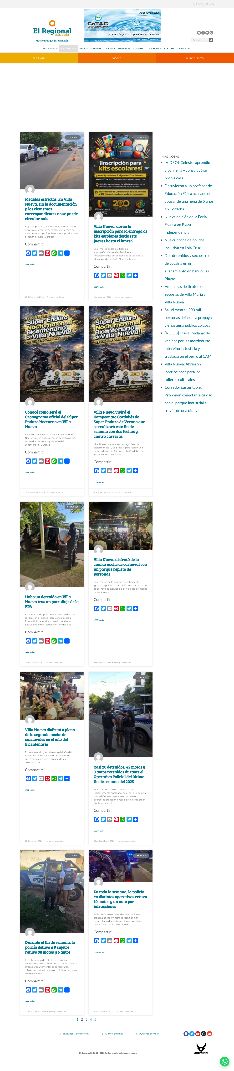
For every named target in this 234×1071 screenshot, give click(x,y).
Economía (154, 48)
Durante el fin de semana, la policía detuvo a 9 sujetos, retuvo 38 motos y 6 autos (50, 954)
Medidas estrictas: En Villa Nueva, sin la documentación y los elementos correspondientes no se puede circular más (51, 208)
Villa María (50, 48)
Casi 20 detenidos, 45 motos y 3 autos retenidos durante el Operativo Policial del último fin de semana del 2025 (119, 780)
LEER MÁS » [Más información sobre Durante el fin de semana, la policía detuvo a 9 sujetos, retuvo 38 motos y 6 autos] (30, 1010)
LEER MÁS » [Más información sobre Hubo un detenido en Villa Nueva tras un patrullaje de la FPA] (30, 657)
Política (110, 48)
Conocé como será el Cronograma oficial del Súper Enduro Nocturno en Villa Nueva (51, 421)
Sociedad (139, 48)
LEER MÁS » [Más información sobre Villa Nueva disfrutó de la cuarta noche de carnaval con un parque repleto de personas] (99, 625)
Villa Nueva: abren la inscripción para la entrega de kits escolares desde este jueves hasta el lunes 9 (120, 234)
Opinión (97, 48)
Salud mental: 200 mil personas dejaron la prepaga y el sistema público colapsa (188, 317)
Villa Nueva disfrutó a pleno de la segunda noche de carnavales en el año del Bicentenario (50, 742)
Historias (124, 48)
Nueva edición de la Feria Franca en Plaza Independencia (186, 224)
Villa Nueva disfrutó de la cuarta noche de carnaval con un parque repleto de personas (120, 570)
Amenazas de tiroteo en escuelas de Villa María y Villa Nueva (185, 294)
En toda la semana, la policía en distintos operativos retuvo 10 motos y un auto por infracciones (120, 906)
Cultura (169, 48)
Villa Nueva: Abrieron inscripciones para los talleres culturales (183, 372)
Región (83, 48)
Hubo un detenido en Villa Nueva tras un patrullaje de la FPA (52, 605)
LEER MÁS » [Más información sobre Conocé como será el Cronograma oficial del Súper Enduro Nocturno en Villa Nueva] (30, 475)
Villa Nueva (68, 48)
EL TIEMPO (39, 58)
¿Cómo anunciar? (115, 1042)
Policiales (184, 48)
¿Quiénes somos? (147, 1042)
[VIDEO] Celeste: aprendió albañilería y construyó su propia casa (187, 170)
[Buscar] (211, 40)
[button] (224, 1061)
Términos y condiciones (76, 1042)
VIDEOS (117, 58)
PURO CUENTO (195, 58)
